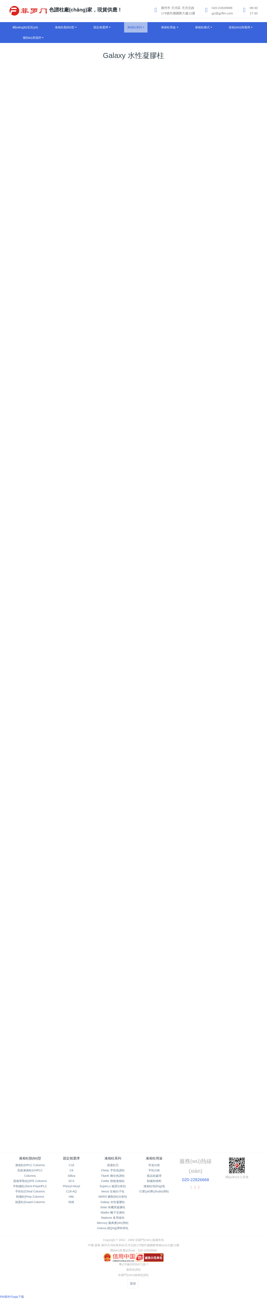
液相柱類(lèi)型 (30, 1158)
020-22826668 (195, 1179)
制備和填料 (154, 1181)
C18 (71, 1165)
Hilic (71, 1196)
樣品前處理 (154, 1175)
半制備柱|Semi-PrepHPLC (30, 1186)
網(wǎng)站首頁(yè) (25, 27)
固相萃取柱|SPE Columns (30, 1181)
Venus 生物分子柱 (113, 1191)
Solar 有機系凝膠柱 (112, 1207)
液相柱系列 (113, 1158)
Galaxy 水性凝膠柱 (113, 1202)
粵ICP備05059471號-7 (133, 1264)
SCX (71, 1181)
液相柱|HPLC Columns (30, 1165)
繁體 (133, 1283)
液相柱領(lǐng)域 (154, 1186)
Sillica (71, 1175)
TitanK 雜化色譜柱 (113, 1175)
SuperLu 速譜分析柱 (112, 1186)
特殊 (71, 1202)
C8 (71, 1170)
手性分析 (154, 1170)
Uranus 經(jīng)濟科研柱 (112, 1228)
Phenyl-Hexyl (71, 1186)
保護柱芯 (113, 1165)
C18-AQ (71, 1191)
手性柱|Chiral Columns (30, 1191)
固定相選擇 (71, 1158)
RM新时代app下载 (12, 1296)
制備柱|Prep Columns (30, 1196)
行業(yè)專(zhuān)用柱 (154, 1191)
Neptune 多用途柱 (113, 1217)
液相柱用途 (154, 1158)
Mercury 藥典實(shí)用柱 (113, 1223)
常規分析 (154, 1165)
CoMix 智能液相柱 (113, 1181)
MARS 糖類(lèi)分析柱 (112, 1196)
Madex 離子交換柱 (113, 1212)
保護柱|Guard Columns (30, 1202)
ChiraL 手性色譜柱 (113, 1170)
